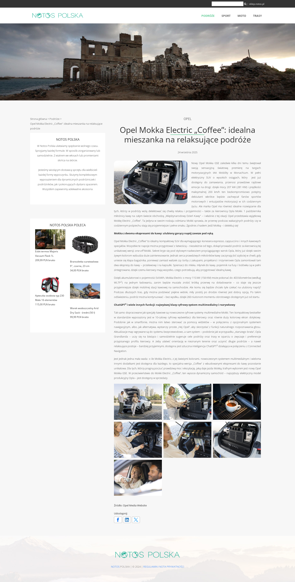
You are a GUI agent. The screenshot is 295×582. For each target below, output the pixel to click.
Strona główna (38, 119)
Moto (242, 16)
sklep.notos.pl (256, 4)
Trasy (257, 16)
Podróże (208, 16)
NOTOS (115, 566)
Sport (226, 16)
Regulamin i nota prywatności (163, 566)
